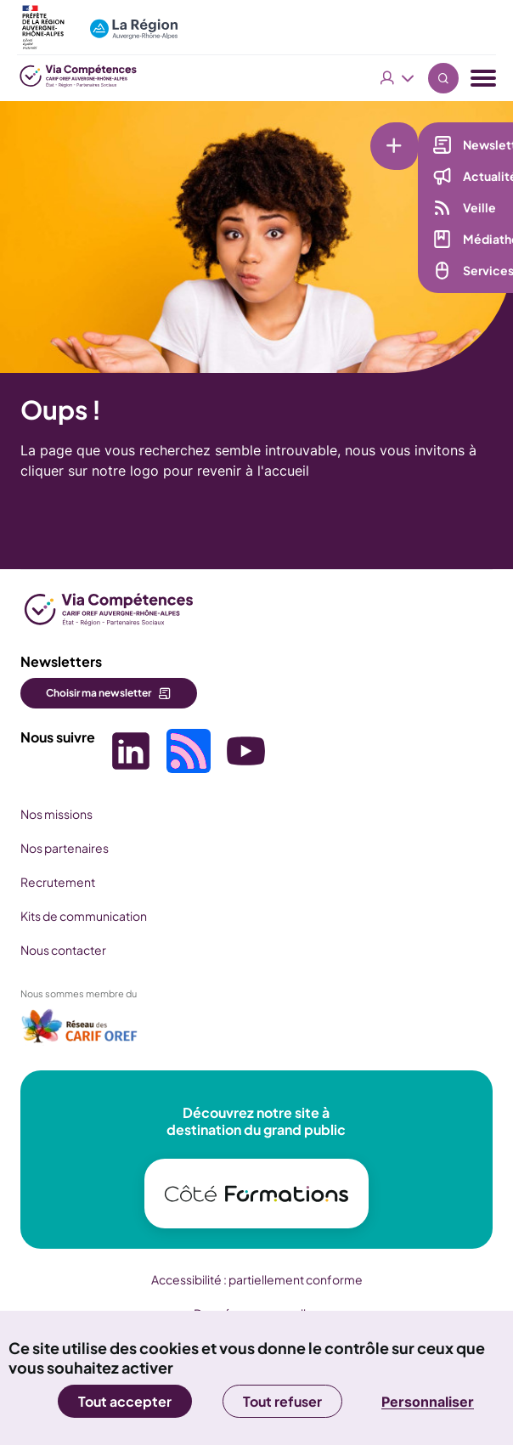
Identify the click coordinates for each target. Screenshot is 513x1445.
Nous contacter (63, 949)
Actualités (422, 175)
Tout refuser (282, 1401)
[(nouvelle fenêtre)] (79, 1031)
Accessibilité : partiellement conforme (257, 1279)
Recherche (443, 78)
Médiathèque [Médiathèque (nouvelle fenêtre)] (431, 238)
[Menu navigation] (483, 78)
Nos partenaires (64, 847)
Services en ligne (440, 270)
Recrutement (57, 881)
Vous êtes (397, 78)
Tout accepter (125, 1401)
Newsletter (424, 144)
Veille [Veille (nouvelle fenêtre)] (408, 207)
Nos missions (56, 813)
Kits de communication (83, 915)
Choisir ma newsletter (98, 692)
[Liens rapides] (344, 133)
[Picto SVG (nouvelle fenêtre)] (131, 753)
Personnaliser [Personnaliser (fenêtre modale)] (427, 1401)
